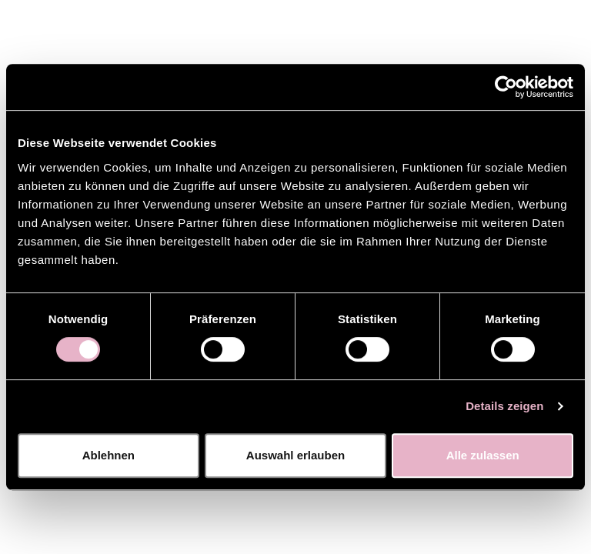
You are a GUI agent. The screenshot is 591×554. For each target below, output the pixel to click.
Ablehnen (108, 455)
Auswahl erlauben (295, 455)
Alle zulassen (482, 455)
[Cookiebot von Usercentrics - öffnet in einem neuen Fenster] (506, 86)
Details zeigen (504, 405)
